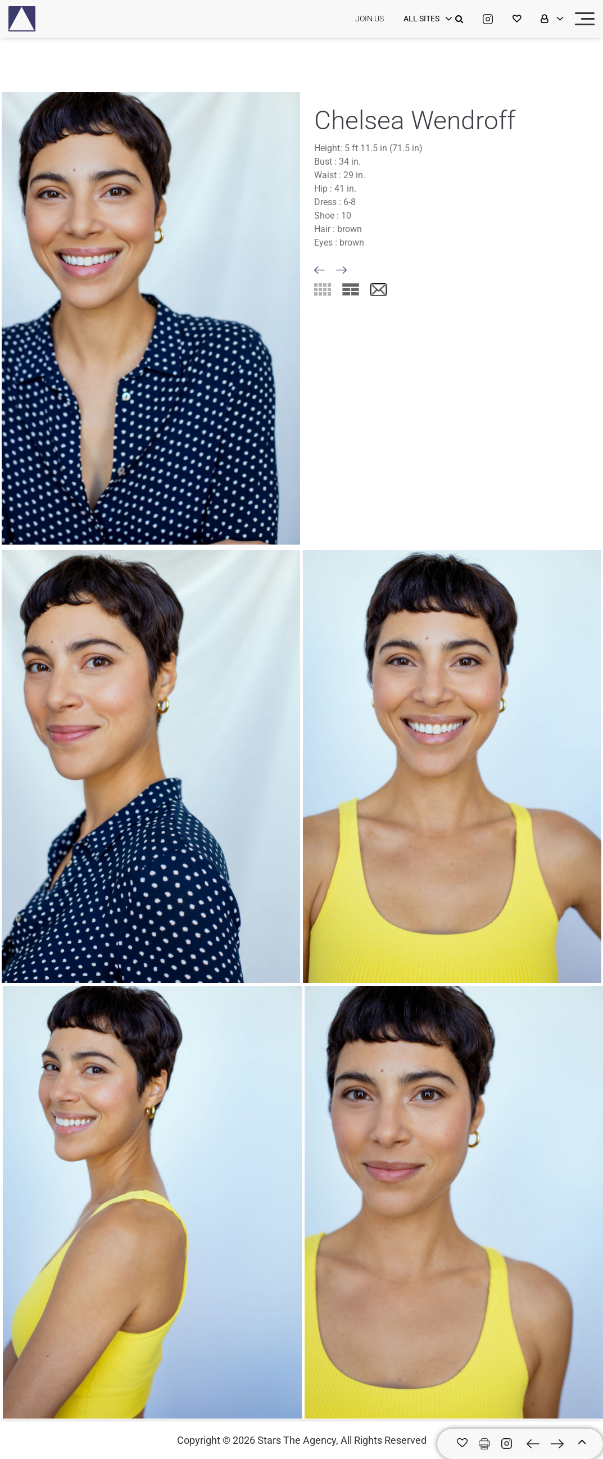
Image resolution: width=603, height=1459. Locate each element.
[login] (426, 19)
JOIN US (369, 18)
